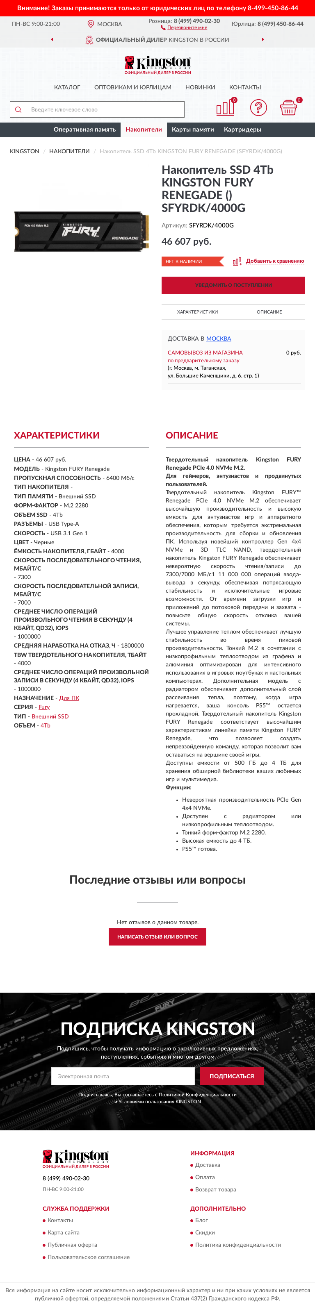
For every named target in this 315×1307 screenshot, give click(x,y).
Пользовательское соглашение (89, 1258)
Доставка (207, 1165)
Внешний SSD (50, 717)
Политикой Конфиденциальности (198, 1094)
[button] (184, 27)
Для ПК (69, 698)
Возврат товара (215, 1190)
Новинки (200, 88)
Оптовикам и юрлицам (132, 88)
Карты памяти (193, 130)
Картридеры (242, 130)
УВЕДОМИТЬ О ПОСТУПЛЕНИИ (233, 285)
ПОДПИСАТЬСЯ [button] (232, 1077)
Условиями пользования (146, 1101)
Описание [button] (269, 312)
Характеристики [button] (197, 312)
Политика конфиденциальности (238, 1245)
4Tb (45, 726)
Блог (201, 1221)
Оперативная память (85, 130)
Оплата (205, 1177)
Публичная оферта (72, 1245)
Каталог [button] (67, 88)
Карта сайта (64, 1233)
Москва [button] (218, 339)
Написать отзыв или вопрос (157, 936)
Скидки (205, 1233)
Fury (44, 707)
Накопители (144, 130)
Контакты (245, 88)
